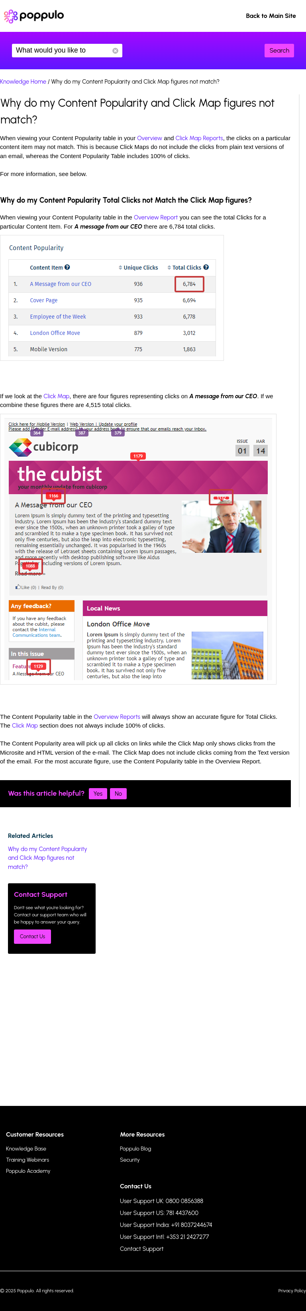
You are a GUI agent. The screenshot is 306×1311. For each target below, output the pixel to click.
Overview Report (156, 217)
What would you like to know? (67, 51)
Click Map (56, 396)
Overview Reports (117, 716)
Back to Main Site (271, 16)
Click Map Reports (199, 138)
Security (130, 1159)
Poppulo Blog (135, 1148)
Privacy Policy (292, 1290)
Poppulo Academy (28, 1171)
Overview (149, 138)
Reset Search (115, 50)
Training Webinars (27, 1159)
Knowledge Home (23, 81)
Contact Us (32, 936)
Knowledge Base (26, 1148)
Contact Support (142, 1248)
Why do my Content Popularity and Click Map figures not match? (47, 858)
